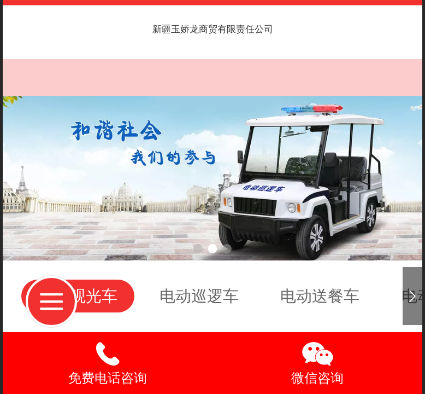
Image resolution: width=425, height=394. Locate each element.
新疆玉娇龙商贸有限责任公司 (212, 29)
